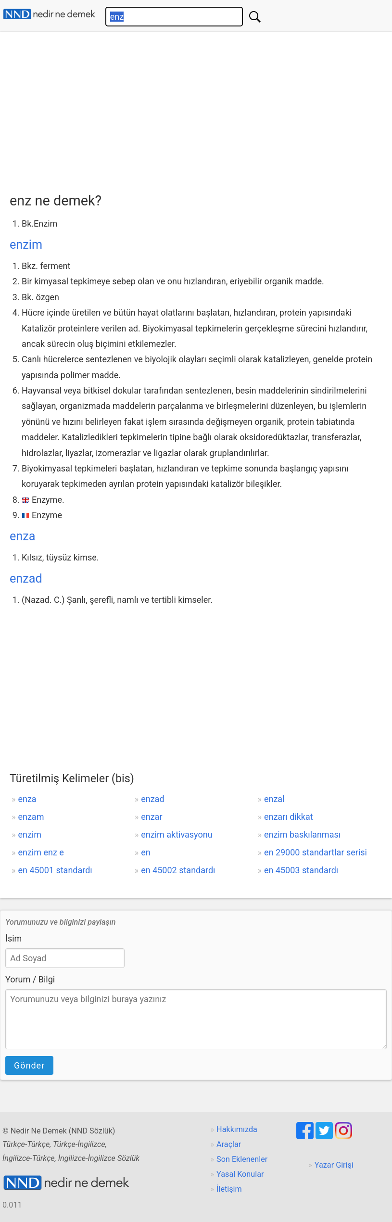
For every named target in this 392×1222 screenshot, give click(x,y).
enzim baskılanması (302, 834)
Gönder (29, 1065)
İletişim (229, 1189)
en (146, 852)
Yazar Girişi (334, 1165)
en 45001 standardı (55, 870)
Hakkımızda (236, 1129)
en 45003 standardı (301, 870)
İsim (13, 938)
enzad (26, 579)
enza (22, 536)
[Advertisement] (201, 109)
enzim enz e (40, 852)
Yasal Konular (240, 1174)
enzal (274, 799)
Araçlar (228, 1144)
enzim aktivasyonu (176, 834)
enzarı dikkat (288, 817)
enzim (26, 245)
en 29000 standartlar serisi (315, 852)
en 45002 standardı (178, 870)
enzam (31, 817)
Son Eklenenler (241, 1159)
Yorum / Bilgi (30, 979)
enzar (151, 817)
